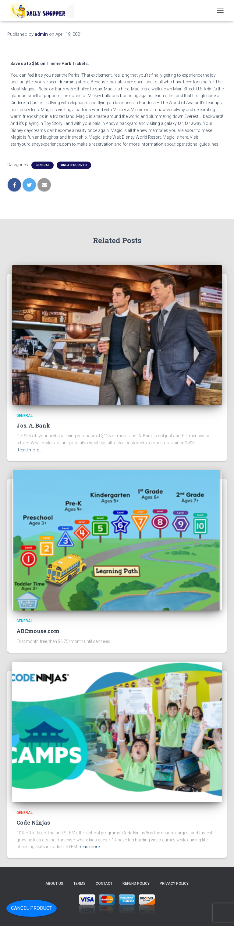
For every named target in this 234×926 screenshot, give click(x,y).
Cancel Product (31, 908)
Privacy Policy (174, 883)
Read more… (30, 449)
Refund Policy (136, 883)
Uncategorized (74, 165)
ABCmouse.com (37, 631)
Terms (79, 883)
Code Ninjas (33, 822)
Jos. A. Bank (33, 425)
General (42, 165)
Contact (104, 883)
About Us (54, 883)
